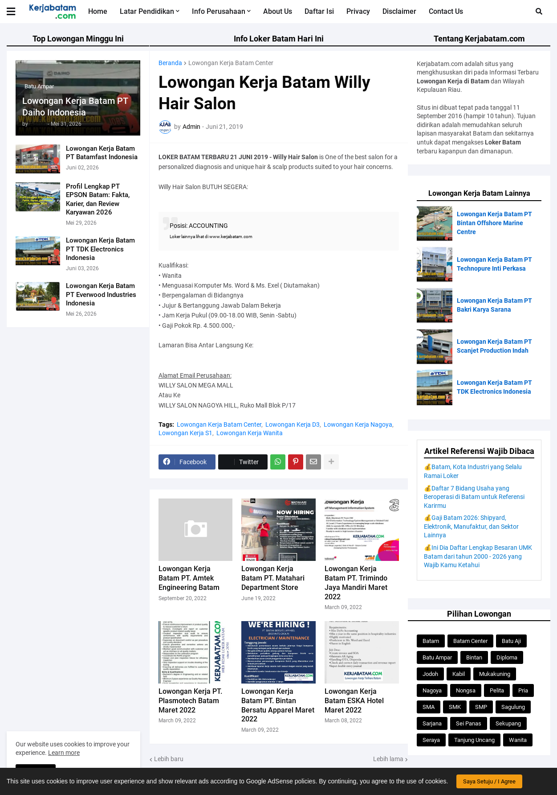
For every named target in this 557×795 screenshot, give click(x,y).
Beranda (170, 63)
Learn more (64, 752)
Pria (523, 690)
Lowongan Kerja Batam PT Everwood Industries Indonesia (101, 294)
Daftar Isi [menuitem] (319, 11)
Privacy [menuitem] (358, 11)
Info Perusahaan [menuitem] (218, 11)
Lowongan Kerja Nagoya (358, 424)
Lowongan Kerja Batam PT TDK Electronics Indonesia (100, 249)
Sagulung (513, 707)
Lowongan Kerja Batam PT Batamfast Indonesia (102, 152)
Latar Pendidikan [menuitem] (147, 11)
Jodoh (430, 674)
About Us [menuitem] (277, 11)
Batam (431, 641)
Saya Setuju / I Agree (489, 781)
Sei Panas (468, 723)
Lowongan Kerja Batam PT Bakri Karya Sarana (494, 305)
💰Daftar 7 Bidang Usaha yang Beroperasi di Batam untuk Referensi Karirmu (474, 497)
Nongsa (466, 690)
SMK (455, 707)
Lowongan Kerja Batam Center (230, 63)
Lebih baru (168, 758)
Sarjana (432, 723)
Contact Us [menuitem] (446, 11)
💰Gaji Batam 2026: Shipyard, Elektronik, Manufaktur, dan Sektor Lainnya (471, 526)
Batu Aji (511, 641)
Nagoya (432, 690)
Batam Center (470, 641)
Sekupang (508, 723)
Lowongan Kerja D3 (292, 424)
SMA (429, 707)
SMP (481, 707)
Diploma (506, 657)
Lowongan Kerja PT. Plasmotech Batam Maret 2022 (190, 700)
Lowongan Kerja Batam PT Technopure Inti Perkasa (494, 264)
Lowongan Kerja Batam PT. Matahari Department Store (273, 578)
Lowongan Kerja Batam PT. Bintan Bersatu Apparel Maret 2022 (277, 705)
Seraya (431, 740)
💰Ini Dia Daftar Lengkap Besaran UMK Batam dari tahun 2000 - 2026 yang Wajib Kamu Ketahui (478, 556)
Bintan (474, 657)
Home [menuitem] (97, 11)
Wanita (518, 740)
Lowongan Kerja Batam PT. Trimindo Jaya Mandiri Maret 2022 (356, 582)
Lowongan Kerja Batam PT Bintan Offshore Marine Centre (494, 222)
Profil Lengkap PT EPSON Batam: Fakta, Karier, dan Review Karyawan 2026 (98, 199)
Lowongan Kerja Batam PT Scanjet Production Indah (494, 346)
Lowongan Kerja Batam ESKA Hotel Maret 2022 (354, 700)
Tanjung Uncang (474, 740)
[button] (538, 11)
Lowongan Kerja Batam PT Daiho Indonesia (75, 106)
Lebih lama (388, 758)
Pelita (497, 690)
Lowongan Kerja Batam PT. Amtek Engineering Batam (189, 578)
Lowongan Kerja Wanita (249, 433)
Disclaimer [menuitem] (399, 11)
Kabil (458, 674)
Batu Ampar (437, 657)
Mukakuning (494, 674)
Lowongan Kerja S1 (185, 433)
